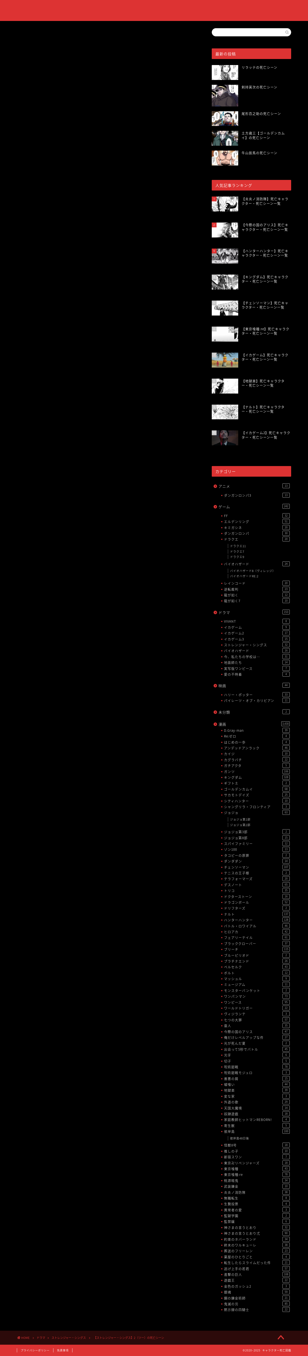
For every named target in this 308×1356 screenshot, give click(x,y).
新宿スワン (257, 1156)
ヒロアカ (257, 931)
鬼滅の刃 (257, 1303)
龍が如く (257, 594)
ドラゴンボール (257, 902)
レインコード (257, 583)
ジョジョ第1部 (240, 819)
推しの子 (257, 1151)
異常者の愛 (257, 1209)
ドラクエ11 (238, 546)
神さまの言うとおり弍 (257, 1233)
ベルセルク (257, 966)
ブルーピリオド (257, 955)
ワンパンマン (257, 996)
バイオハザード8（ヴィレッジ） (253, 571)
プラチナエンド (257, 961)
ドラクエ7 (237, 551)
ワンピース (257, 1002)
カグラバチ (257, 759)
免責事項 (63, 1350)
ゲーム (254, 506)
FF (257, 515)
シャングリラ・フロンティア (257, 806)
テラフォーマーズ (257, 878)
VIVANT (257, 621)
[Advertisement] (107, 130)
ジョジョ (257, 812)
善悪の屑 (257, 1078)
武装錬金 (257, 1186)
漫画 (254, 724)
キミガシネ (257, 527)
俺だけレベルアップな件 (257, 1037)
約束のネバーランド (257, 1239)
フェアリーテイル (257, 937)
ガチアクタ (257, 765)
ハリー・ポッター (257, 694)
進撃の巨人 (257, 1274)
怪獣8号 (257, 1145)
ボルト (257, 972)
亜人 (257, 1025)
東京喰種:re (257, 1174)
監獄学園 (257, 1215)
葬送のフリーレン (257, 1250)
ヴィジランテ (257, 1013)
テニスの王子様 (257, 872)
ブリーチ (257, 949)
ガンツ (257, 771)
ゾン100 (257, 849)
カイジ (257, 753)
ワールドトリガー (257, 1008)
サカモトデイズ (257, 794)
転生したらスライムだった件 (257, 1262)
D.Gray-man (257, 730)
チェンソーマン (257, 867)
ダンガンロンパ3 (257, 495)
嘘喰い (257, 1084)
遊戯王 (257, 1280)
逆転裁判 (257, 589)
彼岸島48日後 (239, 1138)
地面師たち (257, 662)
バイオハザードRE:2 (244, 576)
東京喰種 (257, 1168)
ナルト (257, 914)
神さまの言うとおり (257, 1227)
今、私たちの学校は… (257, 656)
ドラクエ (257, 539)
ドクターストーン (257, 896)
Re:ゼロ (257, 736)
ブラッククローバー (257, 943)
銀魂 (257, 1292)
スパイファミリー (257, 843)
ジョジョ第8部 (257, 837)
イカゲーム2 (257, 633)
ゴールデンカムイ (257, 789)
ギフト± (257, 783)
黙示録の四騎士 (257, 1309)
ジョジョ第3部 (257, 831)
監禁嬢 (257, 1221)
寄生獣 (257, 1125)
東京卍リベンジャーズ (257, 1162)
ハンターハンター (257, 919)
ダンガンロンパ (257, 533)
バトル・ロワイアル (257, 925)
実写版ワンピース (257, 668)
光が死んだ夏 (257, 1043)
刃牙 (257, 1055)
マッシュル (257, 978)
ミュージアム (257, 984)
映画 (254, 685)
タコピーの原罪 (257, 855)
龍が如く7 (257, 600)
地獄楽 (257, 1090)
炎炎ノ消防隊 (257, 1192)
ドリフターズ (257, 908)
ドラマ (254, 612)
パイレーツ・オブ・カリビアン (257, 700)
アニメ (254, 486)
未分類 (254, 712)
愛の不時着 (257, 674)
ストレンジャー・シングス (35, 35)
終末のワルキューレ (257, 1245)
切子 (257, 1061)
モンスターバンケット (257, 990)
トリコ (257, 890)
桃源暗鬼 (257, 1180)
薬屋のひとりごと (257, 1256)
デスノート (257, 884)
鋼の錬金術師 (257, 1298)
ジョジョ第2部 (240, 825)
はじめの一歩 (257, 742)
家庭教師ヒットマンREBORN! (257, 1119)
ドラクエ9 (237, 557)
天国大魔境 (257, 1108)
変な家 (257, 1096)
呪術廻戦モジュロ (257, 1072)
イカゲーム (257, 627)
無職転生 (257, 1198)
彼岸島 (257, 1131)
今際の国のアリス (257, 1031)
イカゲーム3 (257, 639)
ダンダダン (257, 861)
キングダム (257, 777)
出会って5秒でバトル (257, 1049)
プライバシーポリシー (35, 1350)
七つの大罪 (257, 1019)
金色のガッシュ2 (257, 1286)
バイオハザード (257, 563)
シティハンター (257, 800)
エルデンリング (257, 521)
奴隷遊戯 (257, 1113)
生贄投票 (257, 1203)
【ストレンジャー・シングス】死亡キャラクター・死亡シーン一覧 (92, 228)
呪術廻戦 (257, 1066)
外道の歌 (257, 1101)
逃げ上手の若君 (257, 1268)
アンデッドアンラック (257, 747)
